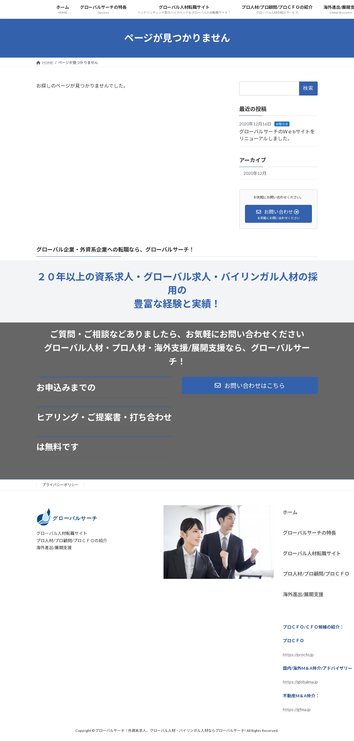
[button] (250, 385)
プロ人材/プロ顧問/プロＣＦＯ (316, 574)
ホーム (290, 512)
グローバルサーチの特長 (309, 533)
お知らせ (282, 123)
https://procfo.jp (298, 654)
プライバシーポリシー (60, 484)
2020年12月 (254, 173)
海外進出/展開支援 (303, 594)
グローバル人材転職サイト (312, 553)
